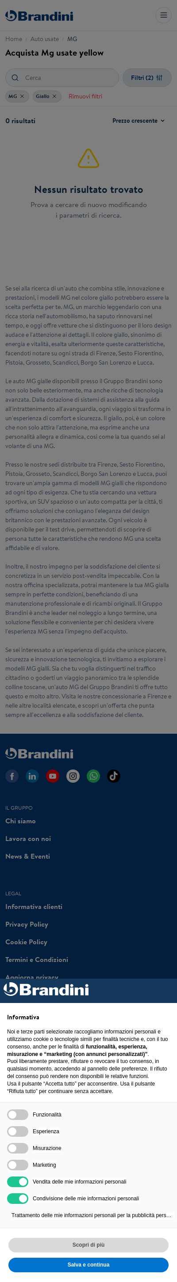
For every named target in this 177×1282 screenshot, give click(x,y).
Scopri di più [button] (89, 1245)
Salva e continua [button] (89, 1265)
